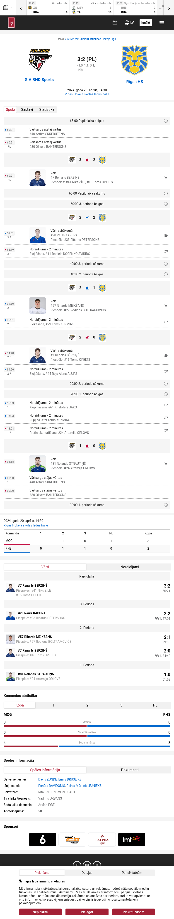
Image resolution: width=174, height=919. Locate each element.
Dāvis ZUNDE (47, 779)
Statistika (46, 109)
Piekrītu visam (133, 912)
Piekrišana (42, 873)
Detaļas (87, 873)
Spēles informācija (45, 770)
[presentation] (21, 7)
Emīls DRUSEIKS (69, 779)
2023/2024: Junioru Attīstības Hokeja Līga (90, 39)
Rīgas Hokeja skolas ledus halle (87, 94)
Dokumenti (129, 770)
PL (155, 705)
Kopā (19, 705)
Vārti (45, 567)
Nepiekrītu (40, 912)
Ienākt (145, 23)
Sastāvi (27, 109)
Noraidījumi (130, 567)
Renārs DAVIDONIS (51, 786)
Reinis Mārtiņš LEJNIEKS (84, 786)
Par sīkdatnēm (132, 873)
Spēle (10, 109)
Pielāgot (87, 912)
